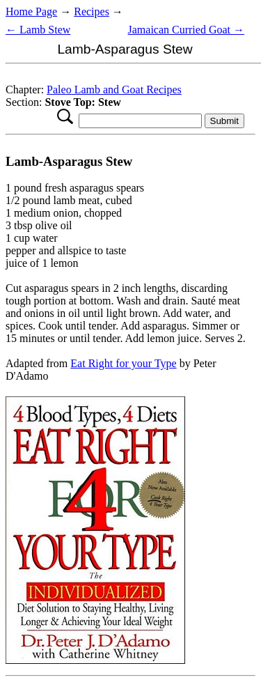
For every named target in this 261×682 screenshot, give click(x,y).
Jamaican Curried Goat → (186, 30)
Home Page (31, 11)
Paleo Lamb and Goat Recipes (114, 89)
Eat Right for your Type (123, 363)
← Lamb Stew (38, 30)
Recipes (91, 11)
